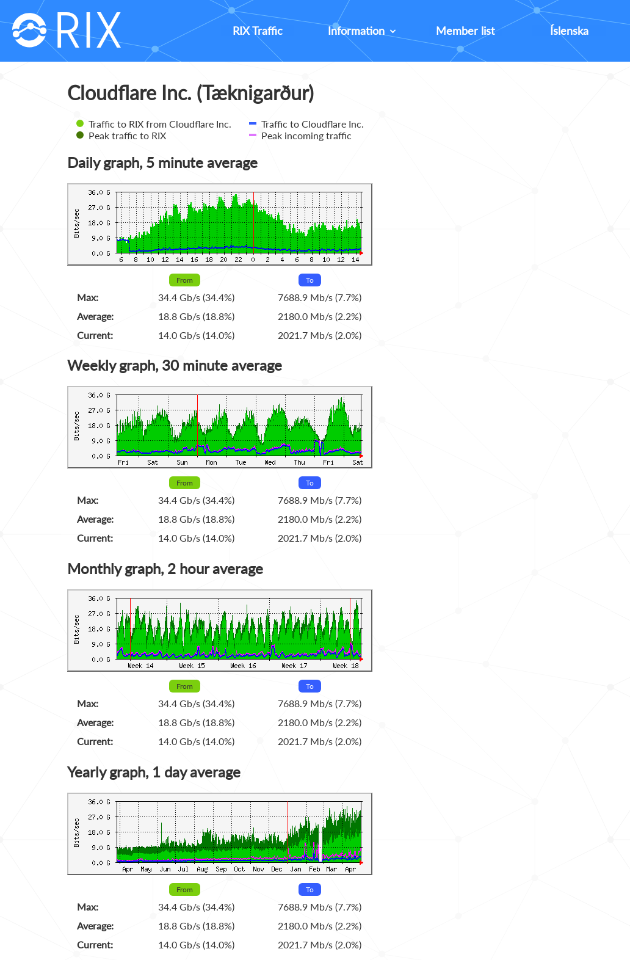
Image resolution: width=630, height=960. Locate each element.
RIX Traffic (258, 30)
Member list (465, 30)
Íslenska (569, 30)
